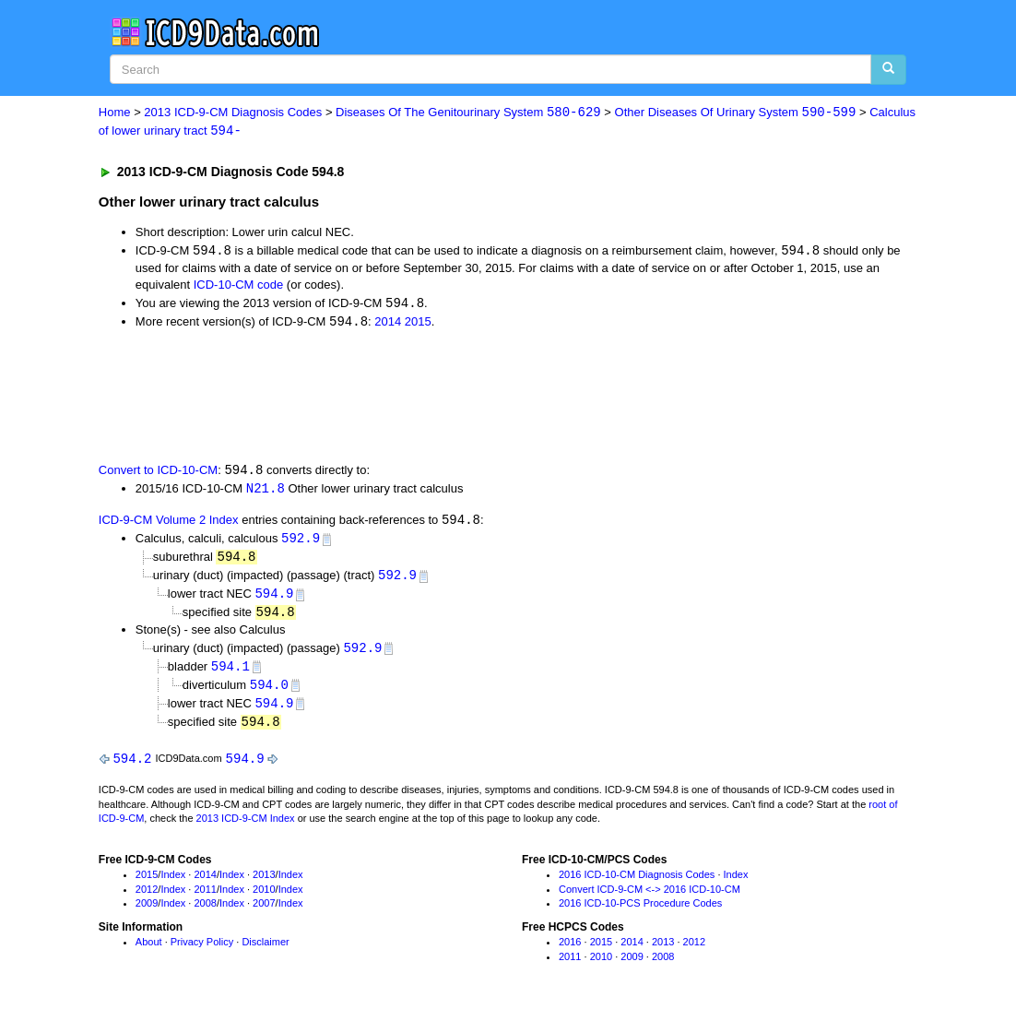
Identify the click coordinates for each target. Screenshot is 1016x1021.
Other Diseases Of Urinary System (736, 113)
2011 (205, 898)
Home (115, 113)
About (149, 951)
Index (172, 884)
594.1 (230, 674)
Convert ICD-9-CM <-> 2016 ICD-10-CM (649, 898)
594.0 (269, 692)
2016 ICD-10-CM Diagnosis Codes (637, 884)
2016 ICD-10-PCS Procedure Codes (640, 913)
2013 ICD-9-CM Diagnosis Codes (233, 113)
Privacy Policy (202, 951)
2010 (264, 898)
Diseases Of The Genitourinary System (468, 113)
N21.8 (265, 492)
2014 (387, 324)
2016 (570, 951)
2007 (264, 913)
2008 (205, 913)
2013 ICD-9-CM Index (245, 828)
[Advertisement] (427, 396)
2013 (264, 884)
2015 (418, 324)
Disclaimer (265, 951)
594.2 (131, 768)
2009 (147, 913)
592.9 (300, 543)
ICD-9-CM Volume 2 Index (169, 524)
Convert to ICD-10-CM (158, 474)
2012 (147, 898)
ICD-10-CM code (239, 286)
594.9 (273, 599)
